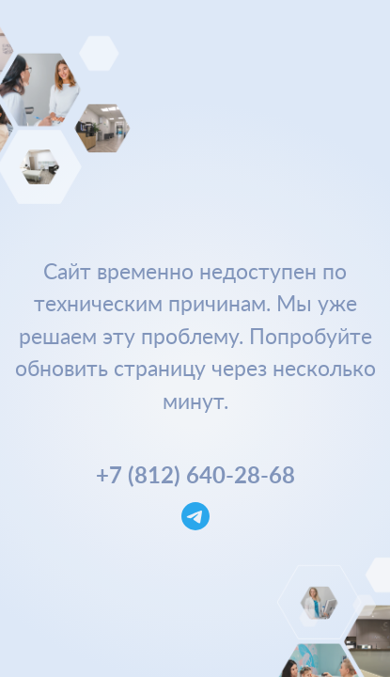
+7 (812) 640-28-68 (195, 474)
